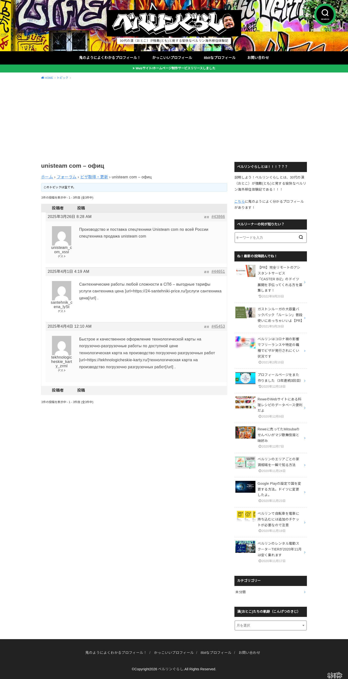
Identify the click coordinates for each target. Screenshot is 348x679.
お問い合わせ (258, 58)
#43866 (218, 217)
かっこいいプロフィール (172, 58)
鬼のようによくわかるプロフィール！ (110, 58)
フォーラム (67, 177)
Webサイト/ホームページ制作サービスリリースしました (175, 68)
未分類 (240, 592)
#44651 (218, 271)
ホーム (47, 177)
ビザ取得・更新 (94, 177)
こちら (239, 201)
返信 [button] (206, 217)
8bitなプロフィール (220, 58)
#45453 (218, 326)
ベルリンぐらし (170, 669)
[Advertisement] (174, 120)
